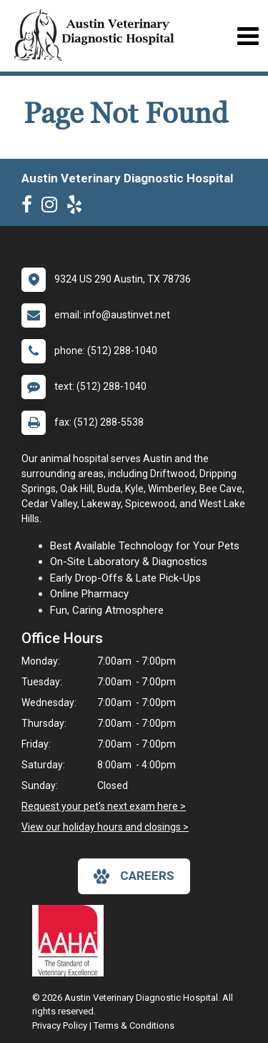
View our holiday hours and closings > (105, 827)
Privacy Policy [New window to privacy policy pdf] (59, 1025)
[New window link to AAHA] (71, 940)
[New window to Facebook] (30, 207)
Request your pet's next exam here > (103, 806)
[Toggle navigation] (247, 36)
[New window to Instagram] (52, 207)
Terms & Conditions (134, 1025)
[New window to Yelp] (77, 207)
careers (134, 876)
